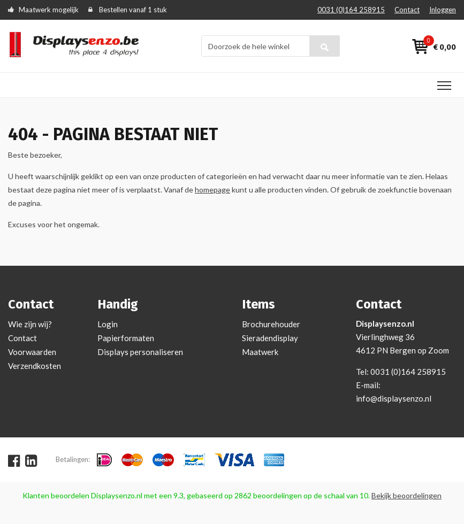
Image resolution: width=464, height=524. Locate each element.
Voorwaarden (32, 352)
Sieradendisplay (270, 338)
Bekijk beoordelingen (406, 495)
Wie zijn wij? (30, 324)
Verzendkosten (34, 366)
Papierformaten (125, 338)
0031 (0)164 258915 (351, 9)
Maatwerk (260, 352)
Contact (407, 9)
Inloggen (442, 9)
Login (107, 324)
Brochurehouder (271, 324)
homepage (212, 189)
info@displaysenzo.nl (393, 398)
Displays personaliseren (140, 352)
